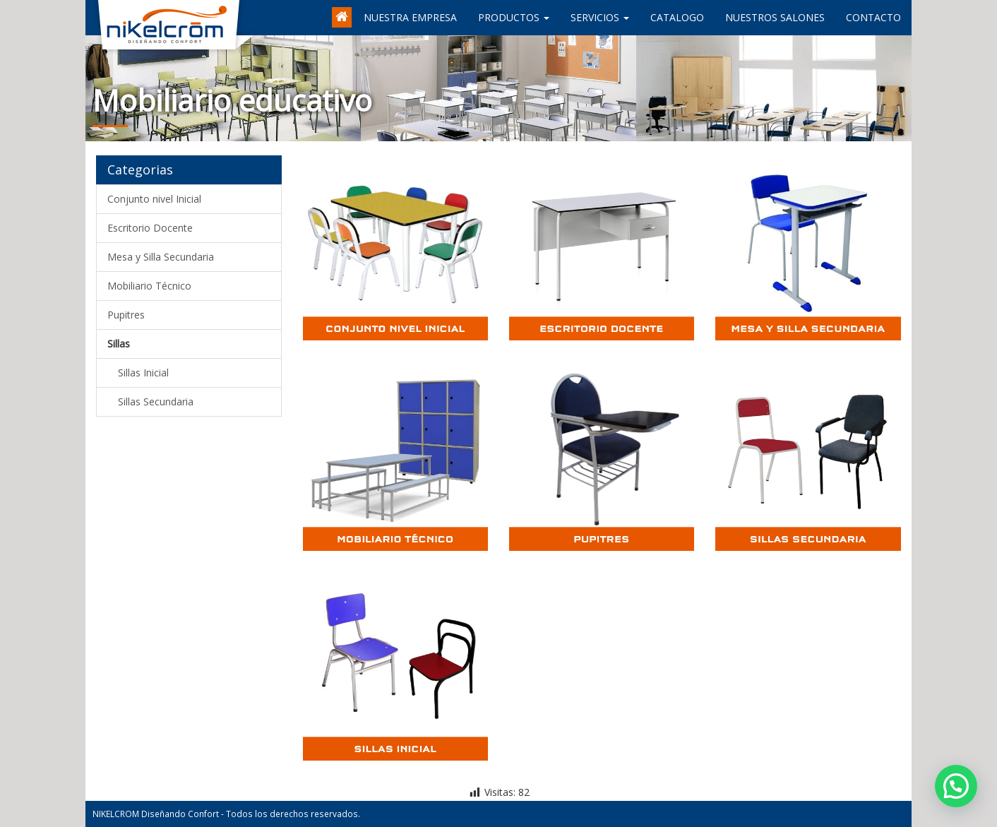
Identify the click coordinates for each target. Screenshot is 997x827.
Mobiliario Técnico (149, 285)
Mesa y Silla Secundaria (160, 256)
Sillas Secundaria (155, 401)
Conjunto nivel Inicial (154, 199)
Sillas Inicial (143, 372)
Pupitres (126, 314)
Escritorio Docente (150, 227)
